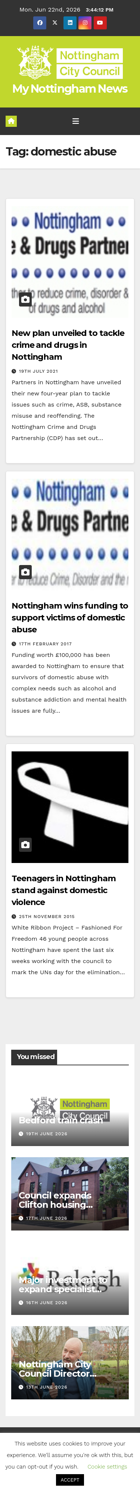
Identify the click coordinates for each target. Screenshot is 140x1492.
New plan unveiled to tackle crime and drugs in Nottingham (68, 345)
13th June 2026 (47, 1387)
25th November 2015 (47, 916)
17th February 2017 (45, 643)
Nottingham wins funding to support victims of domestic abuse (70, 618)
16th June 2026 (47, 1302)
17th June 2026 (46, 1218)
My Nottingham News (69, 89)
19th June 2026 (47, 1133)
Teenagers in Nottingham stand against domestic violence (64, 890)
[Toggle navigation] (76, 121)
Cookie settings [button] (107, 1466)
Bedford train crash (61, 1120)
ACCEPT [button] (69, 1480)
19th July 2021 (38, 371)
